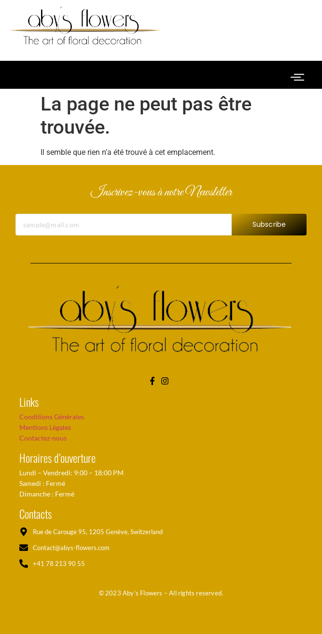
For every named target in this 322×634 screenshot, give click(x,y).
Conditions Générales (51, 417)
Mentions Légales (45, 427)
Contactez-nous (43, 438)
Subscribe (269, 229)
